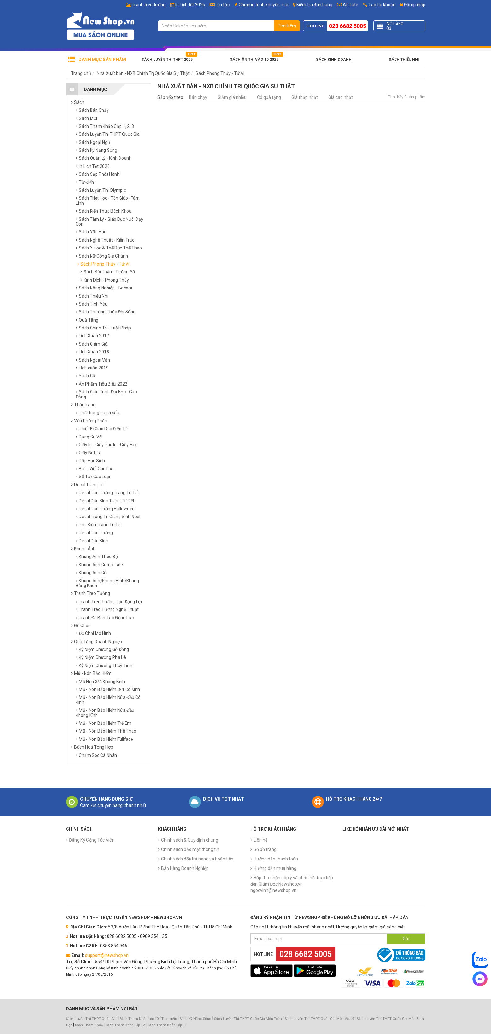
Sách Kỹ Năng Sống (195, 1019)
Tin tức (223, 4)
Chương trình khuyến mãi (263, 4)
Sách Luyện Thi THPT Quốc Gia (91, 1019)
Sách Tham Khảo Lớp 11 (167, 1025)
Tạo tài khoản (379, 4)
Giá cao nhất (340, 97)
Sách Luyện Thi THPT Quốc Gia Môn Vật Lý (319, 1019)
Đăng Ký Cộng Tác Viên (91, 840)
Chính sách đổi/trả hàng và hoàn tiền (197, 858)
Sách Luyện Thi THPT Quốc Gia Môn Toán (248, 1019)
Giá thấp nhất (304, 97)
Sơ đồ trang (265, 849)
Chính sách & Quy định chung (189, 840)
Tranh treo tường (149, 4)
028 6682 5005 (347, 26)
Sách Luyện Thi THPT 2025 (167, 59)
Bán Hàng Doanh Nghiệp (185, 868)
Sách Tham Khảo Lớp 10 (139, 1019)
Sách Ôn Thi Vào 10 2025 (254, 59)
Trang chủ (81, 73)
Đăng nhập (412, 4)
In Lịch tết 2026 (190, 4)
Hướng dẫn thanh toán (276, 858)
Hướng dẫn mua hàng (275, 868)
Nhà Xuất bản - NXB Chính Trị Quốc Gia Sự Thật (143, 73)
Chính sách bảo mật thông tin (190, 849)
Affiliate (347, 4)
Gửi (406, 938)
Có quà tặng (269, 97)
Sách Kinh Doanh (334, 59)
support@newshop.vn (107, 955)
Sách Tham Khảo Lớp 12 (126, 1025)
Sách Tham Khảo (89, 1025)
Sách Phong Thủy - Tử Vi (220, 73)
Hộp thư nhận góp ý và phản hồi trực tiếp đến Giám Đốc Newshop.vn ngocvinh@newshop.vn (291, 884)
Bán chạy (198, 97)
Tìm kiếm (287, 25)
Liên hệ (260, 840)
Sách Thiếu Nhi (404, 59)
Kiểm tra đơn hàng (314, 4)
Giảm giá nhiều (232, 97)
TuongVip (169, 1019)
